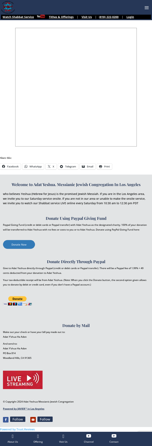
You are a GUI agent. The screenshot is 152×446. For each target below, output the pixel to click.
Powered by (17, 429)
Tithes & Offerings (61, 17)
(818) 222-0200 (109, 17)
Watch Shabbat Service (18, 17)
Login (130, 17)
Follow (17, 419)
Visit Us (87, 17)
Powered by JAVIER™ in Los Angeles (23, 408)
